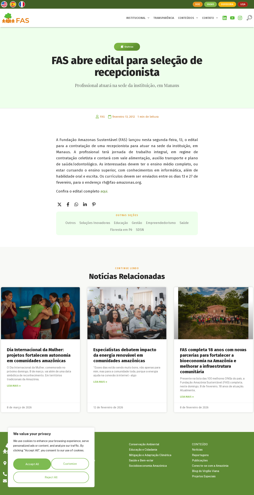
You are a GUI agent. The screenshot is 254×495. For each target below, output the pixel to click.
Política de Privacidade (80, 461)
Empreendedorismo (93, 228)
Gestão (169, 222)
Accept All (51, 477)
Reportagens (200, 455)
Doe (196, 4)
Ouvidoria (228, 4)
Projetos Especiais (204, 479)
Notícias (197, 449)
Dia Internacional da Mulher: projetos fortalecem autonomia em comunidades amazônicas (38, 354)
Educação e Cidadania (143, 449)
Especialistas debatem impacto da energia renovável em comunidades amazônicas (124, 354)
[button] (249, 17)
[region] (51, 459)
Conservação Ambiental (144, 444)
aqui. (104, 191)
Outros (128, 46)
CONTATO (210, 18)
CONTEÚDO (200, 444)
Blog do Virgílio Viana (205, 473)
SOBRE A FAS (75, 444)
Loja (244, 4)
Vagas (210, 4)
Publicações (200, 461)
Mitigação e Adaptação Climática (150, 455)
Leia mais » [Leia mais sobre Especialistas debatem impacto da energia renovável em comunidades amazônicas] (100, 381)
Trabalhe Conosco (77, 467)
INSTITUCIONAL (137, 18)
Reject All (69, 466)
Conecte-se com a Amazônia (210, 467)
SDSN (172, 228)
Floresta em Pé (148, 228)
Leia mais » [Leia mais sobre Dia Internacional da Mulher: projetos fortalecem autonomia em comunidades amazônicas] (14, 384)
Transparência (75, 455)
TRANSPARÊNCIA (163, 18)
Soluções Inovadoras (115, 222)
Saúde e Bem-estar (141, 461)
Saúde (123, 228)
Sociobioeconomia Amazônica (148, 467)
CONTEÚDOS (188, 18)
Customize (31, 466)
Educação (148, 222)
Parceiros (72, 449)
